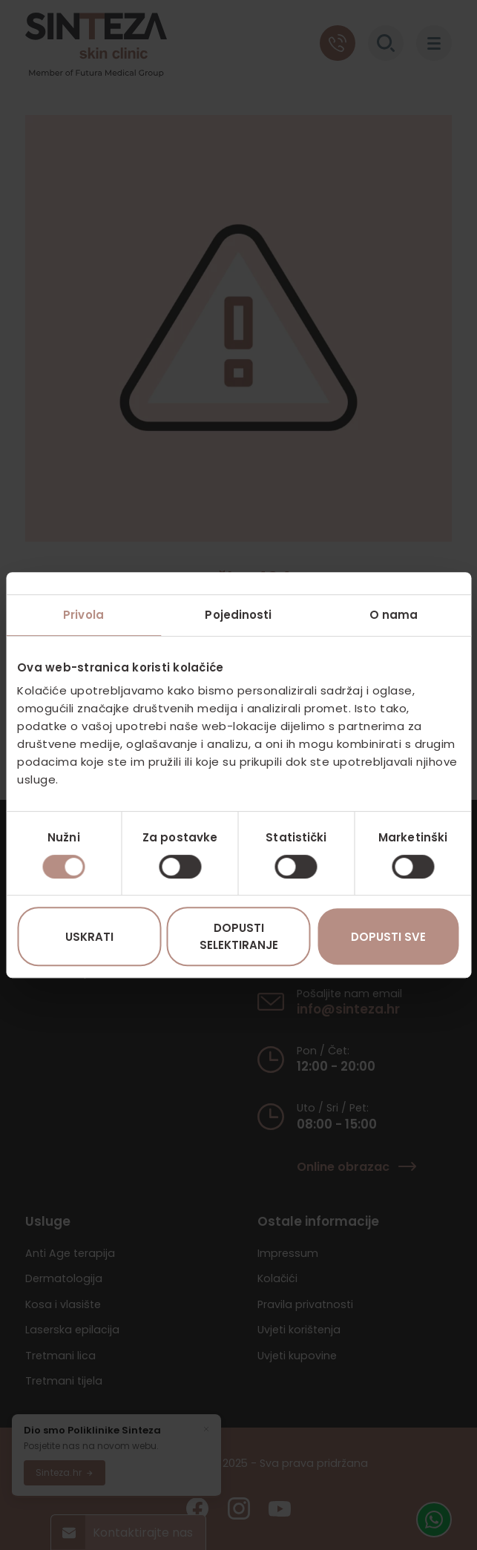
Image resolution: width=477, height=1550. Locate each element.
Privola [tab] (83, 615)
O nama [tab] (393, 615)
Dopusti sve (388, 937)
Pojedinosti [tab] (238, 615)
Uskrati (89, 937)
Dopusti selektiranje (239, 936)
